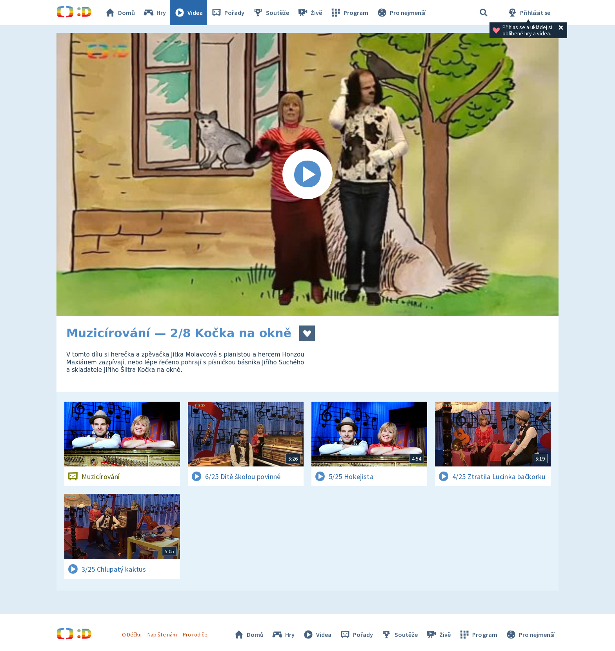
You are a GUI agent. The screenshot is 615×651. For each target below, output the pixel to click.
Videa (188, 12)
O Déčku (132, 634)
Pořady (227, 12)
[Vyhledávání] (483, 12)
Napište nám (161, 634)
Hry (154, 12)
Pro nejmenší (401, 12)
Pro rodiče (195, 634)
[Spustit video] (307, 174)
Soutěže (270, 12)
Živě (309, 12)
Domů (119, 12)
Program (349, 12)
